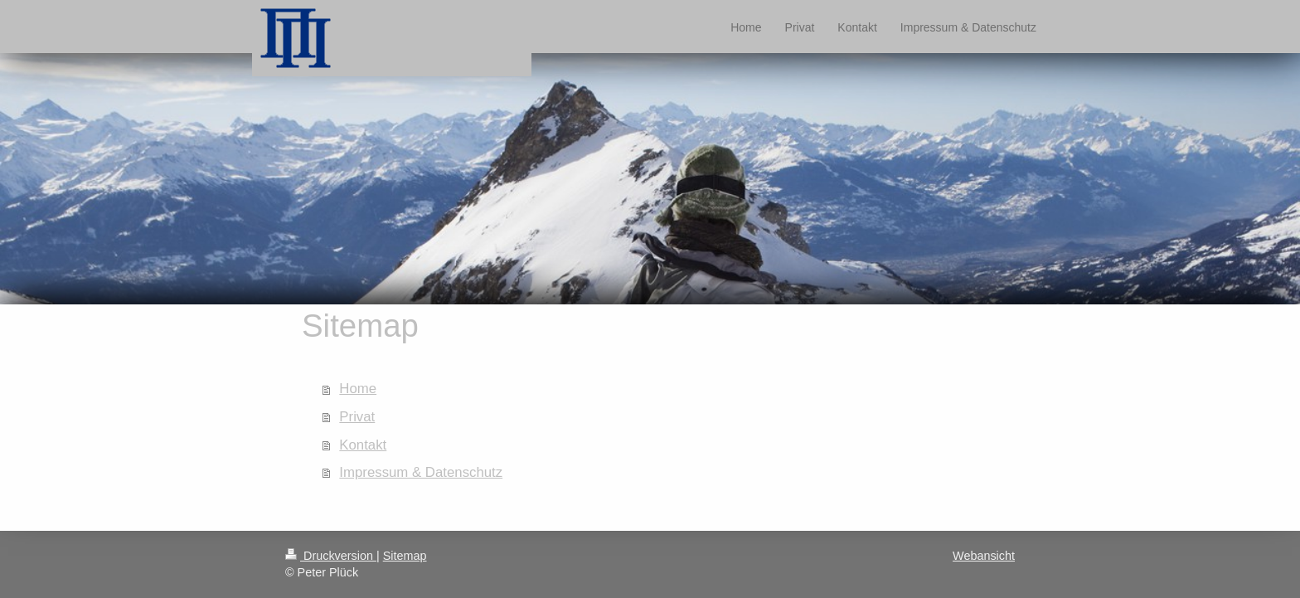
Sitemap (405, 555)
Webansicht (984, 555)
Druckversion (330, 555)
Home (357, 388)
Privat (357, 417)
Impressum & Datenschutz (420, 472)
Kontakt (362, 445)
